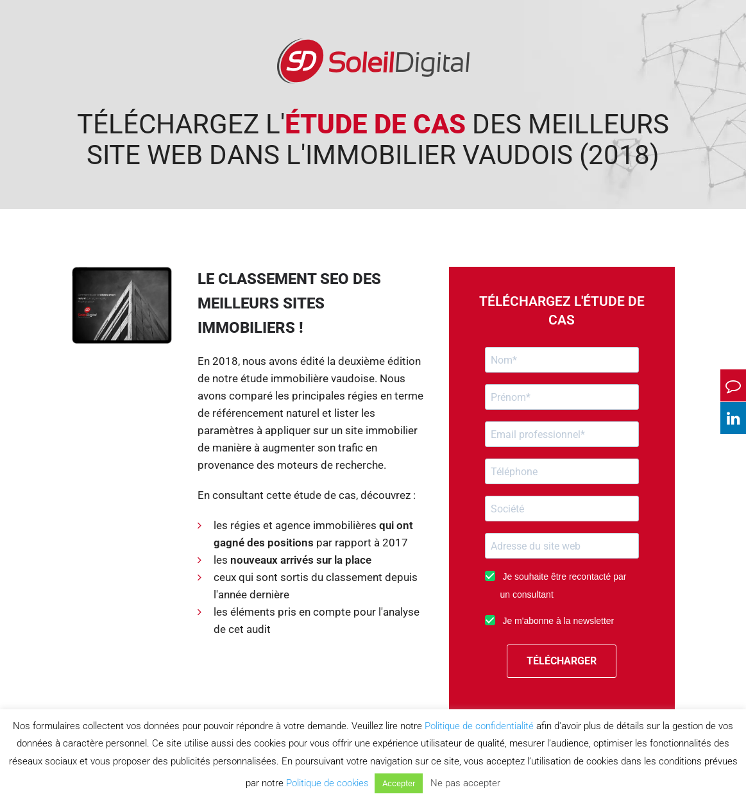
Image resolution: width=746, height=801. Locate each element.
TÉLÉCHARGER (562, 661)
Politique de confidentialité (479, 726)
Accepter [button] (398, 783)
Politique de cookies (327, 783)
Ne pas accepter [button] (465, 783)
